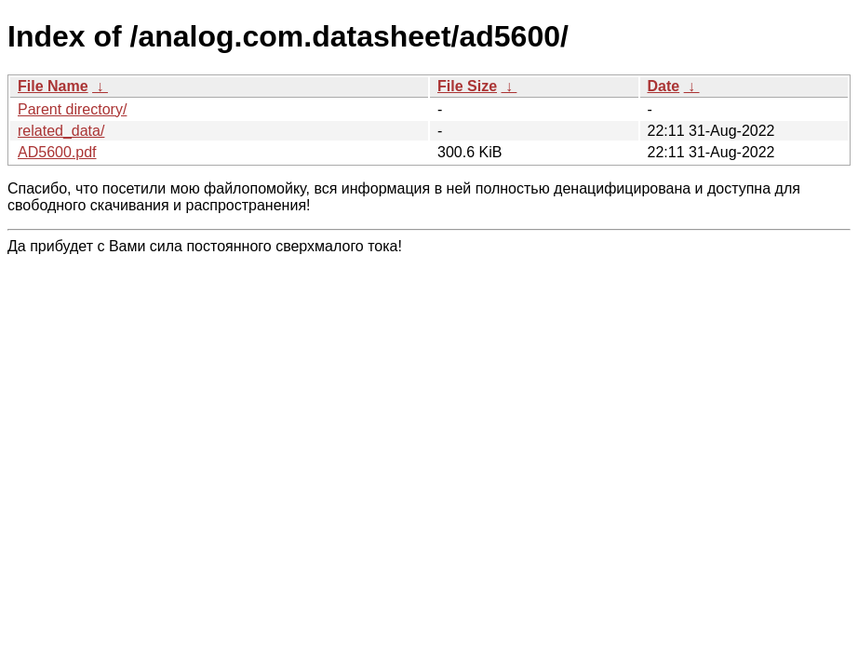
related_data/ (61, 131)
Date (664, 86)
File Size (467, 86)
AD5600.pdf (57, 152)
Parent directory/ (72, 109)
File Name (53, 86)
